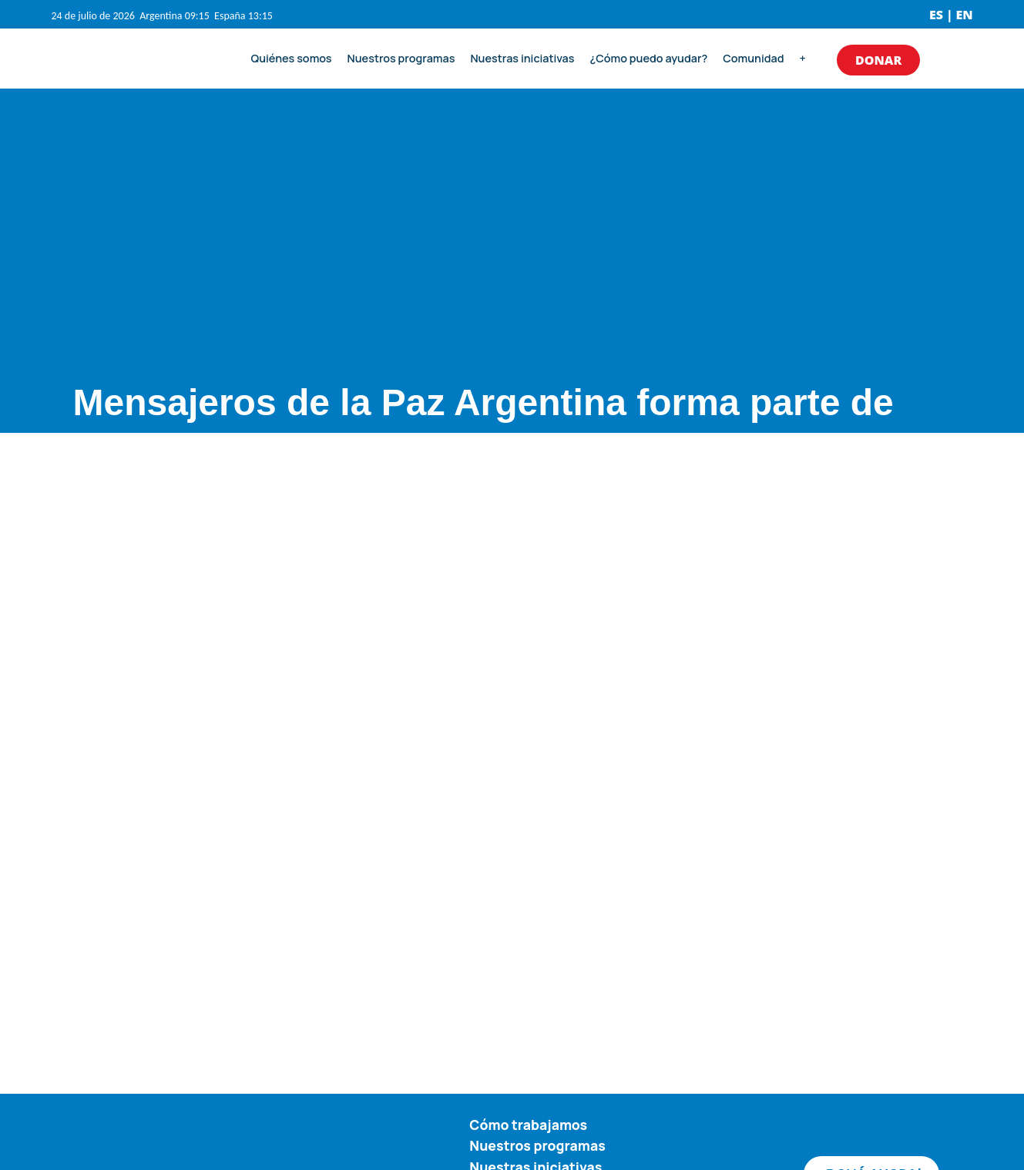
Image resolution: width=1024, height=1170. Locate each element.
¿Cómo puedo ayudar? (649, 58)
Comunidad (753, 58)
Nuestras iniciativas (522, 58)
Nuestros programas (401, 58)
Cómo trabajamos (528, 1124)
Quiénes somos (291, 58)
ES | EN (951, 14)
